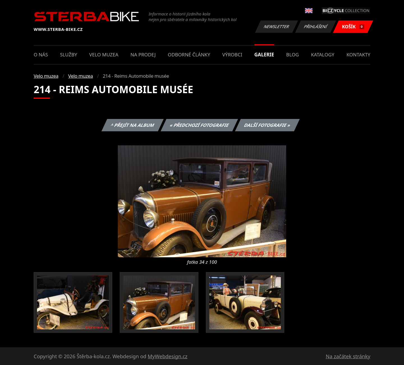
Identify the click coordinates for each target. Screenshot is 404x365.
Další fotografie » (267, 125)
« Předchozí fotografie (199, 125)
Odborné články (189, 54)
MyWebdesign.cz (167, 356)
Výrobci (232, 54)
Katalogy (322, 54)
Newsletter (276, 26)
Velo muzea (103, 54)
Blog (292, 54)
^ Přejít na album (132, 125)
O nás (41, 54)
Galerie (264, 54)
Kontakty (358, 54)
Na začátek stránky (348, 356)
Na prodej (143, 54)
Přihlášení (315, 26)
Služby (68, 54)
